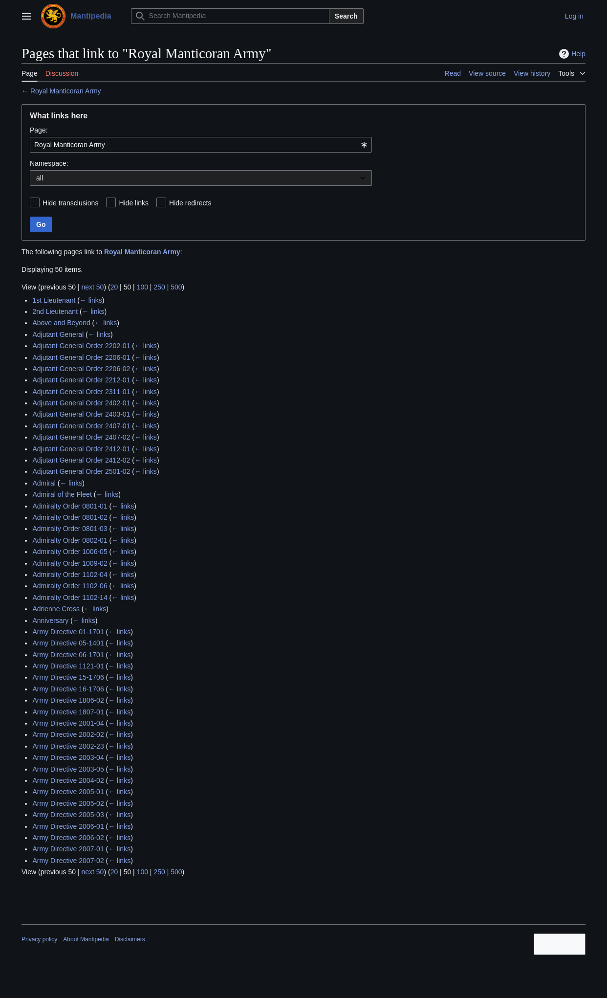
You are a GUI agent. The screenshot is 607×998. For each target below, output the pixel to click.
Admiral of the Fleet (61, 494)
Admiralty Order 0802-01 (69, 540)
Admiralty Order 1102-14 (69, 597)
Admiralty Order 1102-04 (69, 574)
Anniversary (50, 620)
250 (159, 287)
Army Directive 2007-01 (68, 849)
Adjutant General (58, 334)
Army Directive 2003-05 (68, 769)
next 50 (92, 287)
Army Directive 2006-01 (68, 826)
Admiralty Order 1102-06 (69, 586)
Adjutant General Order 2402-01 (81, 403)
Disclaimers (130, 939)
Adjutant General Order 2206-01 (81, 357)
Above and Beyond (61, 323)
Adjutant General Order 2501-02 (81, 471)
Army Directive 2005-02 (68, 803)
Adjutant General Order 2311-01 (81, 392)
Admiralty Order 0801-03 (69, 528)
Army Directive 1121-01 (68, 666)
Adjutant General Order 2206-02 (81, 369)
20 (114, 287)
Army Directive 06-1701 (68, 655)
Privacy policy (39, 939)
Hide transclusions (70, 203)
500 (176, 287)
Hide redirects (190, 203)
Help (571, 54)
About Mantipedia (85, 939)
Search (346, 16)
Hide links (134, 203)
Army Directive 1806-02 (68, 700)
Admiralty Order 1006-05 (69, 551)
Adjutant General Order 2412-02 (81, 460)
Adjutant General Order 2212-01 (81, 380)
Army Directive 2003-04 (68, 757)
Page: (39, 130)
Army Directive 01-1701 (68, 632)
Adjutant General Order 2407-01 (81, 426)
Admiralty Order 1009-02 (69, 563)
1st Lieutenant (53, 300)
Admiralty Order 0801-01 (69, 506)
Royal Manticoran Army (65, 91)
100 (142, 287)
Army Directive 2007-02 (68, 861)
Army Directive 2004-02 (68, 780)
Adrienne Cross (56, 609)
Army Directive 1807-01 (68, 712)
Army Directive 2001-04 (68, 723)
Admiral (43, 483)
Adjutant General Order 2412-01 (81, 449)
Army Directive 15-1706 (68, 677)
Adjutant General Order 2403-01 (81, 414)
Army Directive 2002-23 (68, 746)
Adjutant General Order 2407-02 (81, 437)
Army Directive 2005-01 (68, 792)
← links (91, 300)
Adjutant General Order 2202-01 (81, 346)
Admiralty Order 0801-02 (69, 517)
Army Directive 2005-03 (68, 815)
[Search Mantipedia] (230, 16)
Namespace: (49, 163)
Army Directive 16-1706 (68, 689)
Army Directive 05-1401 (68, 643)
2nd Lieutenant (55, 311)
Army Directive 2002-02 (68, 734)
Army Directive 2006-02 (68, 838)
